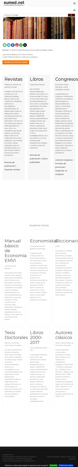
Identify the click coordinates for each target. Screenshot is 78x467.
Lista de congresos (63, 160)
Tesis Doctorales (16, 335)
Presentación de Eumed (16, 62)
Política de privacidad (53, 457)
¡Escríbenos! (8, 155)
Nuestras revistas (12, 169)
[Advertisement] (39, 201)
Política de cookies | (67, 457)
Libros (36, 79)
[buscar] (34, 15)
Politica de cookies (66, 465)
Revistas (13, 79)
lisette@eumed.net (7, 454)
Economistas (44, 241)
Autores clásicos (63, 335)
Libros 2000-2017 (36, 337)
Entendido (53, 465)
